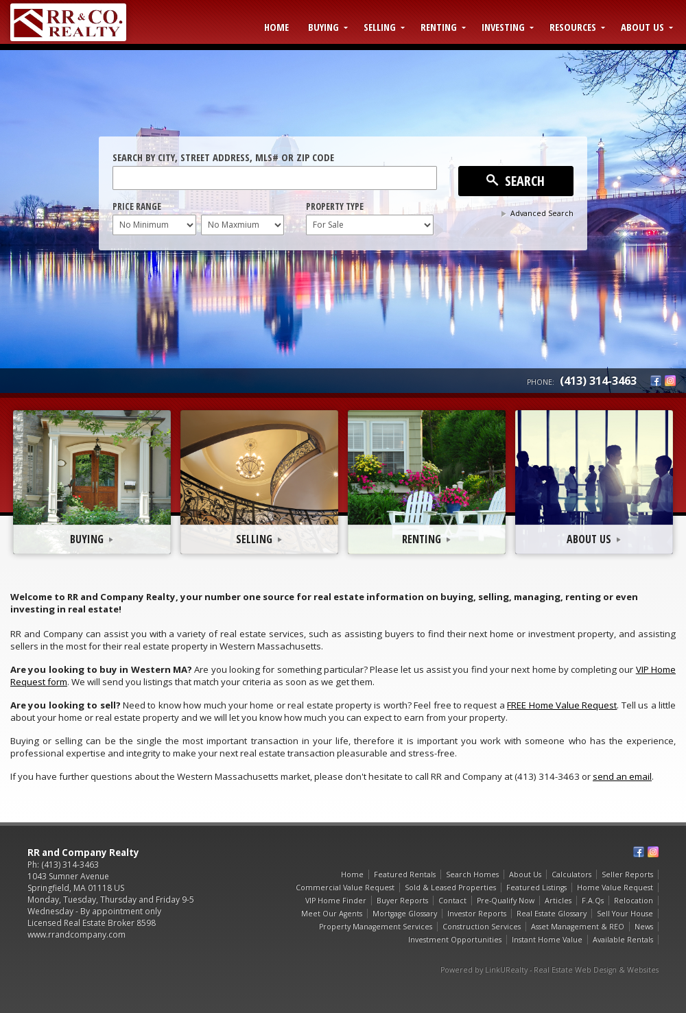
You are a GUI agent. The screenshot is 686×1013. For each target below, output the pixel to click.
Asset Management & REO (577, 926)
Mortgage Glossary (404, 913)
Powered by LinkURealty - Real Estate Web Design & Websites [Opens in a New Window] (549, 970)
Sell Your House (625, 913)
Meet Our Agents (331, 913)
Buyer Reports (402, 900)
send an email (622, 776)
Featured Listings (536, 887)
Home (276, 27)
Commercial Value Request (345, 887)
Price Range (137, 206)
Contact (452, 900)
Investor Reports (476, 913)
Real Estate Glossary (552, 913)
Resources (572, 27)
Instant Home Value (547, 939)
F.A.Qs (593, 900)
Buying (323, 27)
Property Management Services (375, 926)
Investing (503, 27)
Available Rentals (623, 939)
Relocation (633, 900)
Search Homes (472, 874)
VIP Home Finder (335, 900)
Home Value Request (615, 887)
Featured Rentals (405, 874)
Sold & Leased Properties (450, 887)
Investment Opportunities (454, 939)
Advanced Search (541, 213)
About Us (642, 27)
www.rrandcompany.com (76, 934)
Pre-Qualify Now (505, 900)
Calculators (571, 874)
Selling (380, 27)
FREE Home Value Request (562, 705)
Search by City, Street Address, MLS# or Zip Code (223, 157)
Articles (558, 900)
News (644, 926)
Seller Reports (627, 874)
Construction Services (481, 926)
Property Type (335, 206)
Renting (439, 27)
